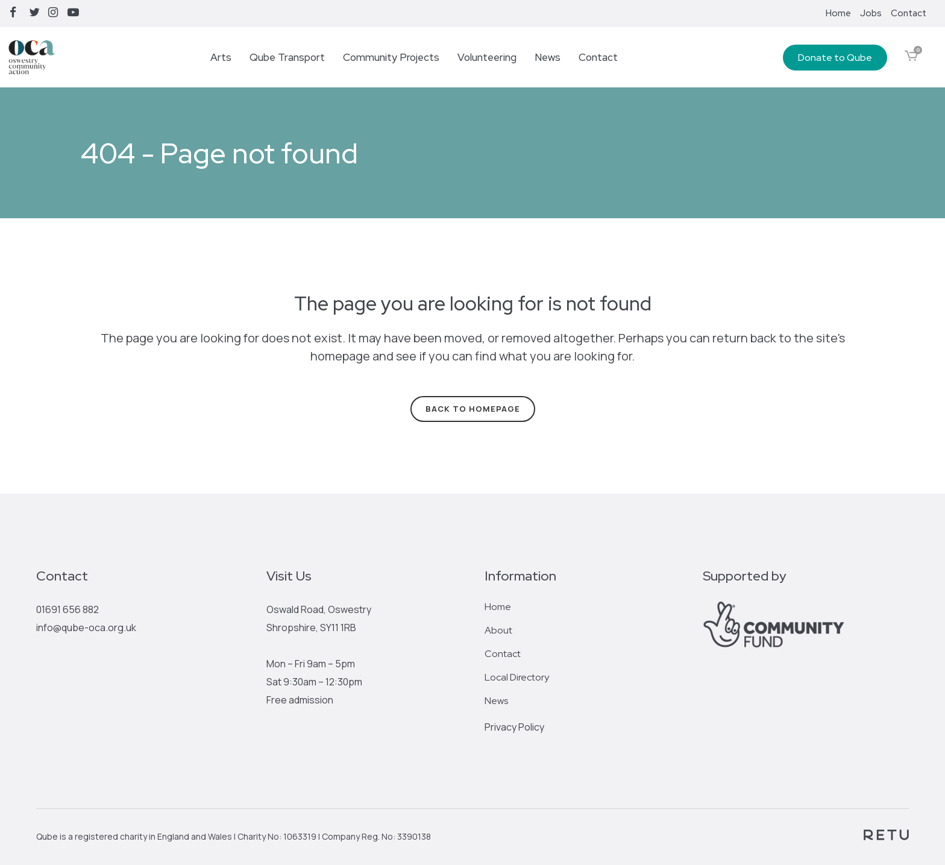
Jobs (871, 13)
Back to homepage (472, 408)
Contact (908, 13)
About (498, 630)
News (496, 700)
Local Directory (517, 677)
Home (838, 13)
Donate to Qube (835, 57)
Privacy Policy (514, 727)
